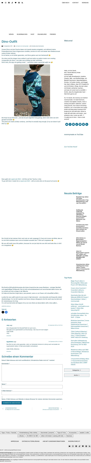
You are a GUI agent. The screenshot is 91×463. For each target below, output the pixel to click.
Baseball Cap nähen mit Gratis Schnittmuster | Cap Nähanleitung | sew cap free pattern (82, 200)
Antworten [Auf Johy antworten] (9, 335)
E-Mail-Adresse (7, 390)
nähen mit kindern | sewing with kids (52, 436)
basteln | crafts (84, 432)
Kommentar (6, 363)
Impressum (15, 441)
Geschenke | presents (47, 432)
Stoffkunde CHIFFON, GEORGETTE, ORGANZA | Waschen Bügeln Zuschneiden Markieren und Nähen (81, 215)
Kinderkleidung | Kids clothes (28, 432)
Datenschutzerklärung (30, 441)
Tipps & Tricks (61, 432)
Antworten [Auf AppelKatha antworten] (9, 351)
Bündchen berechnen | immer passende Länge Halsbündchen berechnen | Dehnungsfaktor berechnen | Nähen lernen (80, 324)
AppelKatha (10, 341)
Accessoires (73, 432)
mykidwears (8, 306)
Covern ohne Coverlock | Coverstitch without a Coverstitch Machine (78, 290)
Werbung (85, 2)
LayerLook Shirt (25, 181)
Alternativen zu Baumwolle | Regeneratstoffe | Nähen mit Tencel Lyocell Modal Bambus (81, 242)
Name (4, 384)
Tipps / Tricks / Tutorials (8, 432)
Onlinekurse (42, 34)
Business (69, 436)
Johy (8, 325)
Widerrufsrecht (74, 441)
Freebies (53, 34)
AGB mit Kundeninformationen (54, 441)
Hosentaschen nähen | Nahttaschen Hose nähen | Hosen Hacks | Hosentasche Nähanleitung (82, 267)
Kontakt (75, 2)
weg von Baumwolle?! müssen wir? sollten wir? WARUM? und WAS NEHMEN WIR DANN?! (82, 255)
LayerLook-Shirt (16, 179)
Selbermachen (22, 34)
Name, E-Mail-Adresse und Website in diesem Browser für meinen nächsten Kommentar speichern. (32, 399)
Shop (32, 34)
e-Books (21, 436)
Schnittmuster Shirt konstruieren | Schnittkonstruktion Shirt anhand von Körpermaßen (82, 228)
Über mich (65, 2)
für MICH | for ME (32, 436)
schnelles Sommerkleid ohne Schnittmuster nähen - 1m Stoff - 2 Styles (80, 315)
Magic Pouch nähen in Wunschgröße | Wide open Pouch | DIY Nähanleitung (79, 283)
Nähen (11, 34)
